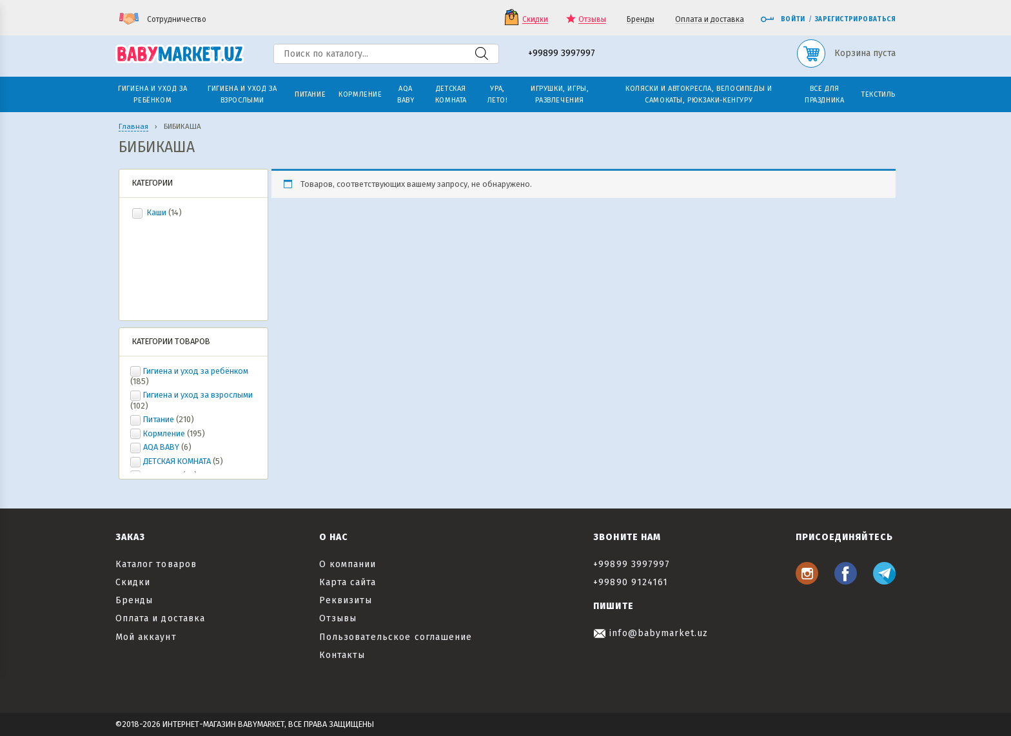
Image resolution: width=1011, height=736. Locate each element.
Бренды (640, 19)
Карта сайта (348, 582)
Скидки (535, 19)
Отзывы (592, 19)
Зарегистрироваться (855, 19)
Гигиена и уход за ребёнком (195, 371)
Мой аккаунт (146, 637)
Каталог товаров (156, 564)
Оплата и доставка (709, 19)
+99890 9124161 (630, 582)
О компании (348, 564)
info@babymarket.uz (650, 633)
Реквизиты (345, 600)
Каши (156, 212)
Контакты (342, 655)
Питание (158, 419)
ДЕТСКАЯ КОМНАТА (177, 461)
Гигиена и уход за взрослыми (198, 395)
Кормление (164, 433)
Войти (782, 19)
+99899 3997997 (561, 54)
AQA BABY (161, 447)
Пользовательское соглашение (395, 637)
